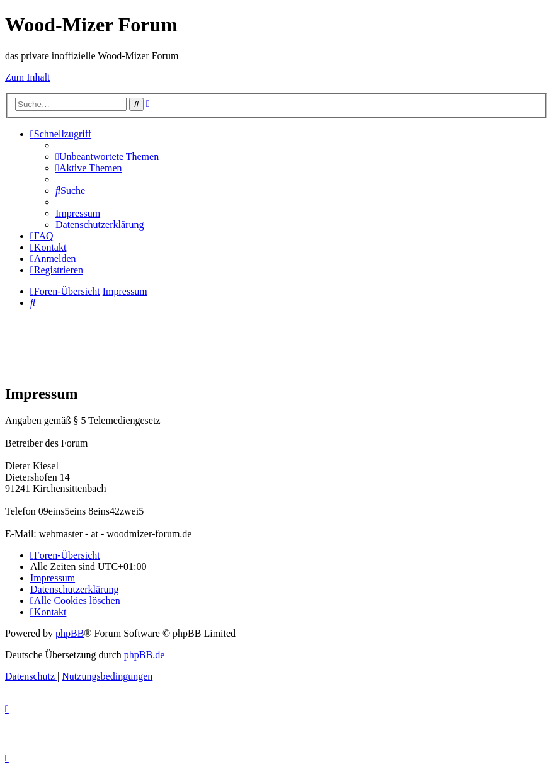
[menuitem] (107, 156)
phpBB (69, 633)
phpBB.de (144, 654)
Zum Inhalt (27, 77)
